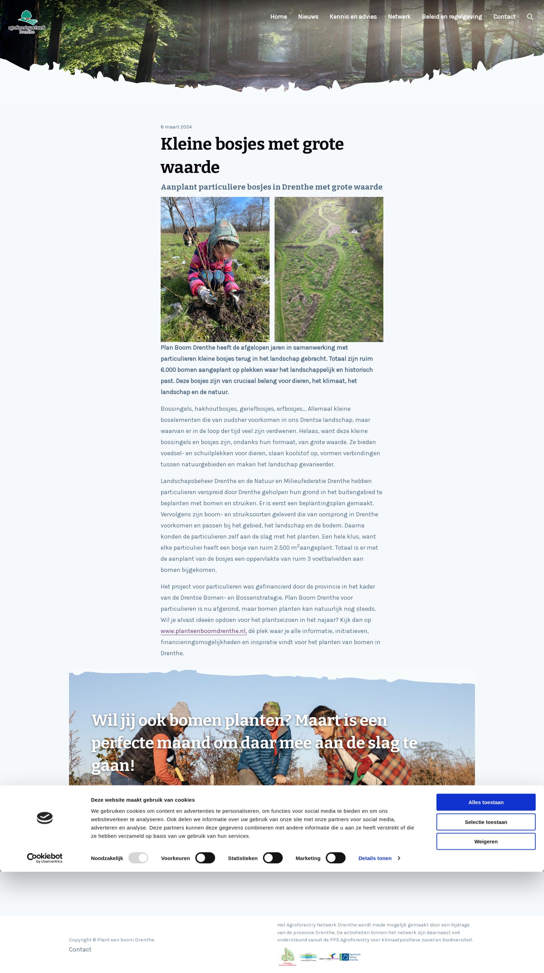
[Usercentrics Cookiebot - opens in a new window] (45, 959)
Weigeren (486, 943)
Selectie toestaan (486, 923)
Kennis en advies (353, 16)
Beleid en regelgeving (452, 16)
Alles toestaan (486, 903)
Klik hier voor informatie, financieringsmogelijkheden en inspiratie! (187, 796)
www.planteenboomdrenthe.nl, (204, 631)
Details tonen (374, 959)
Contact (504, 16)
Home (278, 16)
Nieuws (308, 16)
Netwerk (399, 16)
